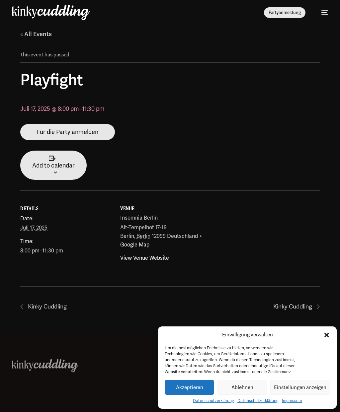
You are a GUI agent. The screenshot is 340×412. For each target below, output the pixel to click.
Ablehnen (242, 387)
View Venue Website (144, 257)
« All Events (36, 34)
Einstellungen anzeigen (300, 387)
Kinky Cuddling (47, 306)
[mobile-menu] (321, 13)
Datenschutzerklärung (213, 400)
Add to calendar (53, 165)
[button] (326, 335)
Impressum (292, 400)
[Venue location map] (266, 236)
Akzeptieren (189, 387)
